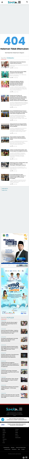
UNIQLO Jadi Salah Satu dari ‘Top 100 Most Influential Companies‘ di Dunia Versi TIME (10, 396)
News (11, 158)
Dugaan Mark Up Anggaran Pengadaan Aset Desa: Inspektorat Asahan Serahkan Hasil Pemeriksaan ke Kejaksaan (10, 364)
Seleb (16, 432)
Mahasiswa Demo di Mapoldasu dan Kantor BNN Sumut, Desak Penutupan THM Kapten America (19, 164)
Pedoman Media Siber (21, 447)
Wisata (17, 429)
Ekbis (4, 434)
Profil (16, 431)
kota (11, 67)
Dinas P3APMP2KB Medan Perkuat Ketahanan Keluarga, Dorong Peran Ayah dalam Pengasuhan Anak (18, 112)
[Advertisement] (14, 18)
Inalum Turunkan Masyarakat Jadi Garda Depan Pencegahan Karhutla (18, 150)
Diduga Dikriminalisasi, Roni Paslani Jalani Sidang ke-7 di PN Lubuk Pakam (10, 388)
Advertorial (17, 437)
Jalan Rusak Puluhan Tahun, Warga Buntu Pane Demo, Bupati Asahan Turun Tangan (9, 380)
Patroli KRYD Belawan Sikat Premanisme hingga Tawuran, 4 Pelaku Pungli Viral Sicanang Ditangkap (17, 176)
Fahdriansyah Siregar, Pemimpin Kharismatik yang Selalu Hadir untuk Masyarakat (10, 372)
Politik (4, 431)
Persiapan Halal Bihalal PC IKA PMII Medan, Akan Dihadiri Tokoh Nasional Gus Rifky (9, 340)
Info (3, 437)
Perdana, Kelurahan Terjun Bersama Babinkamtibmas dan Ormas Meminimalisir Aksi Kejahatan (10, 356)
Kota (4, 436)
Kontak (23, 449)
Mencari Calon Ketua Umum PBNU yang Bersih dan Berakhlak (18, 72)
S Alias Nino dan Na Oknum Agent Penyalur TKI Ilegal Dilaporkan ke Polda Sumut (9, 324)
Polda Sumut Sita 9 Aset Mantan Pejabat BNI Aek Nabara (18, 62)
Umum (17, 436)
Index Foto (4, 190)
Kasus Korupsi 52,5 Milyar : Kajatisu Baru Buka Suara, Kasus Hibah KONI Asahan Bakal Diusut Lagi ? (9, 332)
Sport (16, 434)
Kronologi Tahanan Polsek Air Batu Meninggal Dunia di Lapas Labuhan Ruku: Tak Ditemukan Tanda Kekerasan (9, 348)
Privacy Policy (7, 449)
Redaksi (12, 447)
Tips (4, 441)
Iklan (19, 449)
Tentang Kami (6, 447)
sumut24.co (13, 453)
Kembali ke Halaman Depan (14, 53)
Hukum (4, 432)
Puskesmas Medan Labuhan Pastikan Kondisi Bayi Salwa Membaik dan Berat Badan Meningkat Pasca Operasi (17, 83)
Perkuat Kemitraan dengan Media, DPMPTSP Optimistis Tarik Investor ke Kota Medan (18, 125)
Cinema (4, 439)
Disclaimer (14, 449)
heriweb (19, 453)
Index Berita (5, 188)
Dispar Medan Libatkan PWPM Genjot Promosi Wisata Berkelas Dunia (18, 138)
